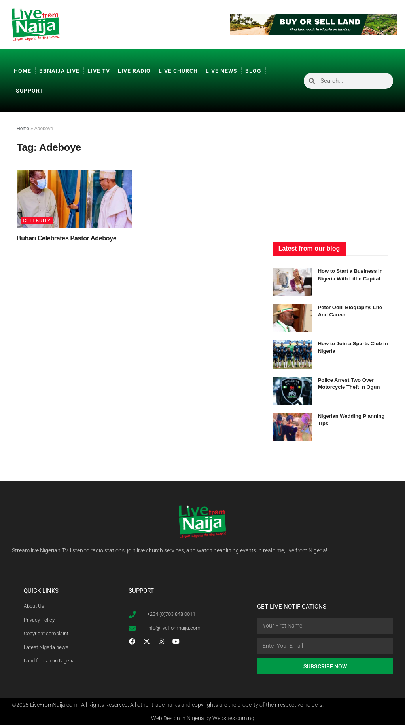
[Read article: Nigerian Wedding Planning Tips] (292, 427)
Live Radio (134, 71)
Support (30, 91)
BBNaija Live (59, 71)
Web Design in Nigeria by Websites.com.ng (202, 718)
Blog (253, 71)
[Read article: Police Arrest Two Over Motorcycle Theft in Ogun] (292, 391)
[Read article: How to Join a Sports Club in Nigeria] (292, 354)
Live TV (98, 71)
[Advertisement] (332, 173)
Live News (221, 71)
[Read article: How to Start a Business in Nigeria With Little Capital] (292, 282)
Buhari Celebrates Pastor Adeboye (66, 238)
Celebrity (37, 220)
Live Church (178, 71)
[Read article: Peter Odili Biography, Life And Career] (292, 318)
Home (22, 71)
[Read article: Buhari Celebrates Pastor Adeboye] (74, 199)
